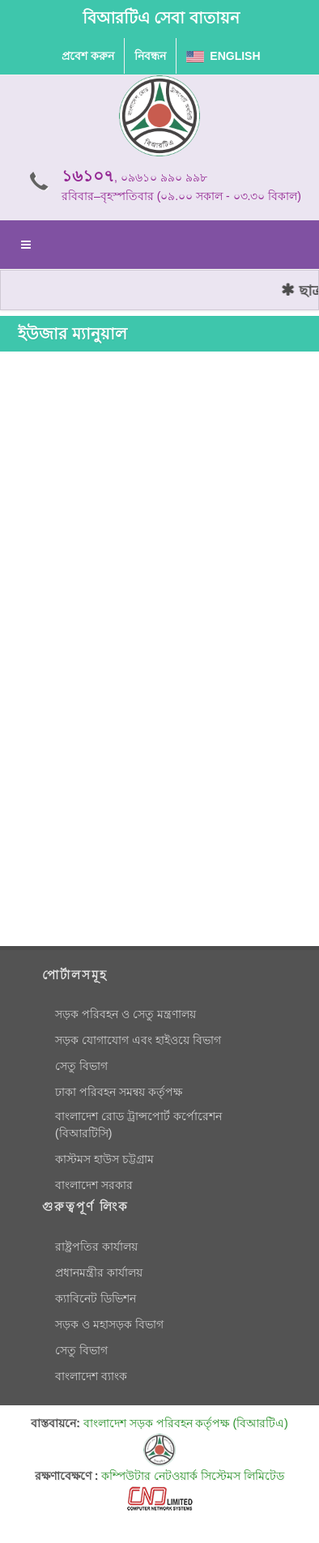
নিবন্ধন (150, 55)
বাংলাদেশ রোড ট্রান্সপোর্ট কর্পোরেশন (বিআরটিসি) (138, 1125)
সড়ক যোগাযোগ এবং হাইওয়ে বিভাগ (138, 1040)
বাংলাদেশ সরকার (94, 1185)
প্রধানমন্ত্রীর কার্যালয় (98, 1272)
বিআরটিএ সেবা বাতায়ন (161, 18)
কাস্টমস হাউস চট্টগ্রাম (104, 1159)
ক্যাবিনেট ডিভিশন (95, 1298)
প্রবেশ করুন (88, 55)
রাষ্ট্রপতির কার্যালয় (96, 1246)
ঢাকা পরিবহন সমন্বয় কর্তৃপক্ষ (118, 1091)
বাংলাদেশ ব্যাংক (91, 1376)
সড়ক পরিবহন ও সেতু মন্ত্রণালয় (125, 1014)
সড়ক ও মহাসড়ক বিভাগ (109, 1324)
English (223, 55)
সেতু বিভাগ (81, 1065)
